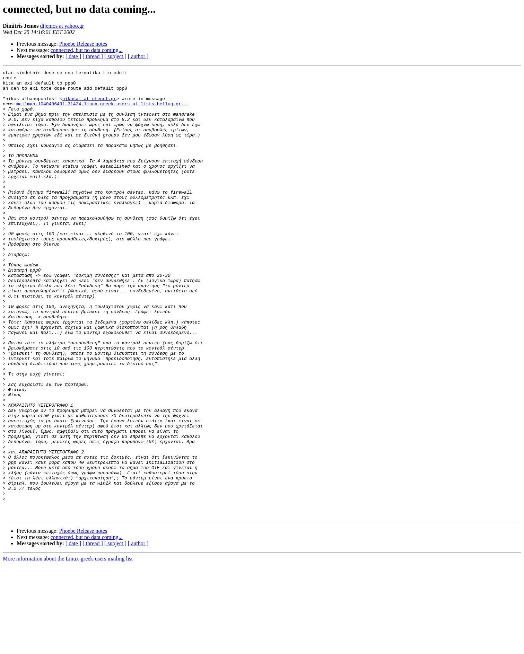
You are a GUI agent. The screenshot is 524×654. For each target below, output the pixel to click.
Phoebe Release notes (83, 44)
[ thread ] (92, 56)
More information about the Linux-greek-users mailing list (68, 648)
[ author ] (138, 56)
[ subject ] (115, 56)
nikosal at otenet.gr (89, 104)
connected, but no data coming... (87, 50)
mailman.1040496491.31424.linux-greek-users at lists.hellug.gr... (102, 111)
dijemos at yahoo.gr (62, 26)
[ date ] (73, 56)
